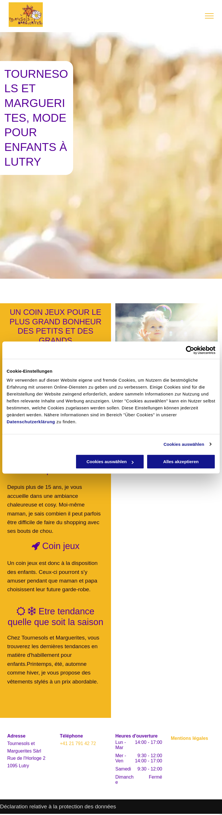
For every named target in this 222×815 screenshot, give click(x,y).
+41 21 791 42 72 (78, 743)
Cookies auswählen (184, 444)
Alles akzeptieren (181, 461)
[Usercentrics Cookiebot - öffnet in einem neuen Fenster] (190, 350)
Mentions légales (189, 738)
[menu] (209, 15)
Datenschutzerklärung (31, 421)
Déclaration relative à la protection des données (58, 806)
